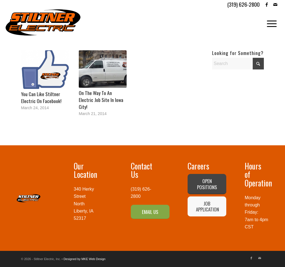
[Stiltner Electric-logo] (43, 22)
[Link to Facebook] (267, 4)
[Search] (238, 63)
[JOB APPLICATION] (207, 206)
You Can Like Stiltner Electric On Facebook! (41, 97)
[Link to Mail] (275, 4)
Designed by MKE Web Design (84, 259)
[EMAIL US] (150, 212)
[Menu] (270, 22)
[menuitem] (270, 22)
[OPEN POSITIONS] (207, 184)
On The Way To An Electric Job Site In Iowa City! (101, 99)
